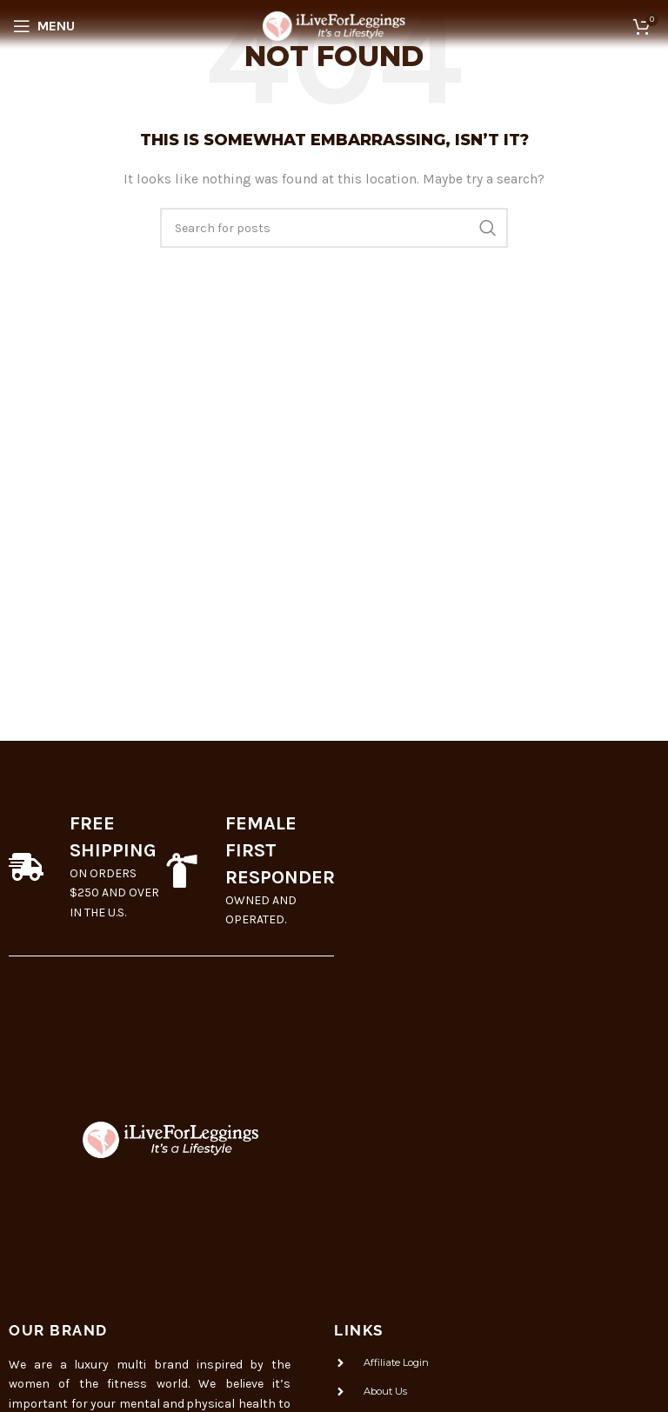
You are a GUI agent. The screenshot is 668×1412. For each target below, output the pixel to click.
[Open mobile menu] (44, 26)
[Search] (334, 228)
